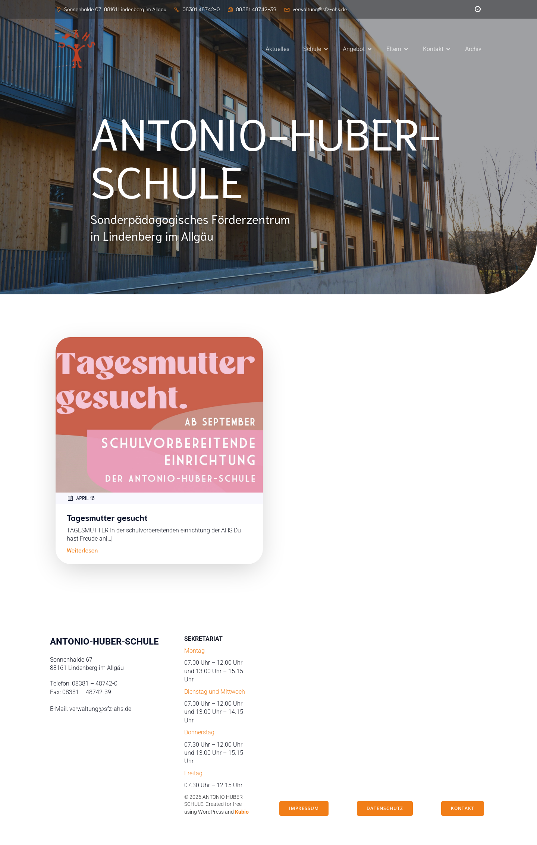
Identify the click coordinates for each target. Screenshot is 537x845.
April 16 (81, 499)
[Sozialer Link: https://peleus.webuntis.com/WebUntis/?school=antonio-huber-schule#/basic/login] (475, 9)
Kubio (242, 813)
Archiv (473, 49)
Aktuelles (277, 49)
